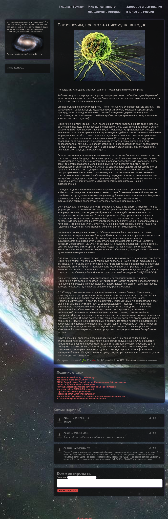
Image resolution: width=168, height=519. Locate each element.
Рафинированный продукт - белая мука (77, 377)
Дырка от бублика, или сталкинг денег (76, 384)
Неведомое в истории (104, 11)
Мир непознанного (102, 6)
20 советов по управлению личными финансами (81, 398)
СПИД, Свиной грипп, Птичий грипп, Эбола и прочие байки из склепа (91, 382)
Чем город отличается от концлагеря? (76, 394)
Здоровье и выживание (144, 6)
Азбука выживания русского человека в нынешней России (86, 387)
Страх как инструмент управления (74, 391)
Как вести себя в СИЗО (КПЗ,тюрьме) (75, 389)
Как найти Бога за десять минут (73, 380)
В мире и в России (140, 11)
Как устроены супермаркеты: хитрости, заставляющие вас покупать (91, 396)
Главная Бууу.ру (71, 6)
